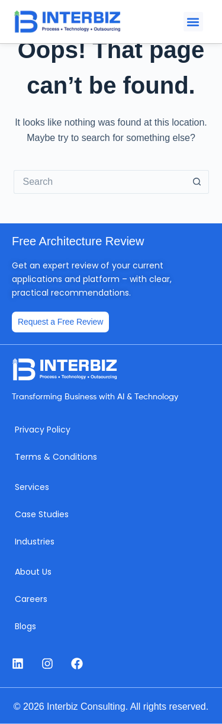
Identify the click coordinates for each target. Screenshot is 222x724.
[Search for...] (99, 182)
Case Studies (42, 514)
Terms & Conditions (56, 457)
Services (32, 487)
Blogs (25, 626)
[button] (193, 21)
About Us (33, 572)
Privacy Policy (42, 429)
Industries (34, 541)
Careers (31, 599)
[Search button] (197, 182)
